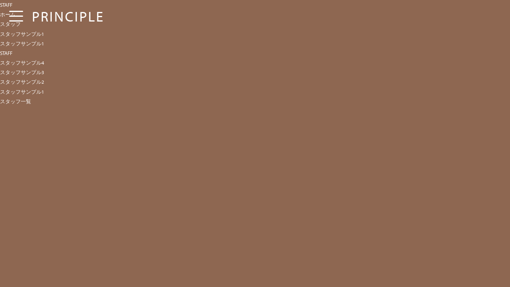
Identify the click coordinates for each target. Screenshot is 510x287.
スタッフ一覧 (15, 101)
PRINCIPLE (68, 16)
